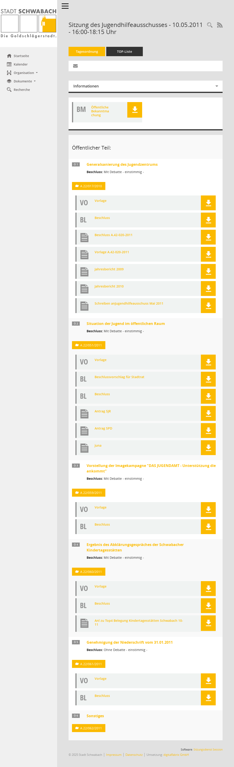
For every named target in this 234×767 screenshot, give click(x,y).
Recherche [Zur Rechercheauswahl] (18, 89)
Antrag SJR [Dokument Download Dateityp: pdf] (103, 411)
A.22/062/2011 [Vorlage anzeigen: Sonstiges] (91, 728)
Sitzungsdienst (208, 749)
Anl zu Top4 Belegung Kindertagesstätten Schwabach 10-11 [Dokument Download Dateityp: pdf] (139, 623)
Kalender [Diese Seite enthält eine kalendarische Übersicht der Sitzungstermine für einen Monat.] (17, 64)
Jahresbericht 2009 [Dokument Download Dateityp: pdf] (109, 269)
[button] (28, 73)
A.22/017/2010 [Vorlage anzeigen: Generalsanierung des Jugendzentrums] (91, 186)
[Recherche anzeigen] (210, 25)
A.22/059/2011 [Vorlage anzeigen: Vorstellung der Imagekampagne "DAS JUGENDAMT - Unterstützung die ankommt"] (91, 492)
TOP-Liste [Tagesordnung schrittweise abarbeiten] (124, 51)
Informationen (86, 86)
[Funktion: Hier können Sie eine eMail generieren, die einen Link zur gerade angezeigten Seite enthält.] (75, 66)
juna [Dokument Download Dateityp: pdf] (98, 446)
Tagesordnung (87, 51)
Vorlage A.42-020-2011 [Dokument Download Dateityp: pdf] (112, 252)
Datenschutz (134, 755)
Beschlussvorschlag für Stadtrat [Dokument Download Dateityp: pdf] (119, 377)
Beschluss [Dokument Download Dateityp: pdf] (102, 218)
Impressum (114, 755)
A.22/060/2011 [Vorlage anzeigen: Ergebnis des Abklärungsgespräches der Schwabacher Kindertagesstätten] (91, 571)
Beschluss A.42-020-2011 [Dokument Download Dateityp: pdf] (114, 235)
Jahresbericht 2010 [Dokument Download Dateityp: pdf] (109, 286)
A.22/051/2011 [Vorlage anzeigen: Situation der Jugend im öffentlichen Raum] (91, 345)
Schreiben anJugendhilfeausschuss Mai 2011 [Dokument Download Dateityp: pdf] (129, 304)
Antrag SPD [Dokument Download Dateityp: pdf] (103, 428)
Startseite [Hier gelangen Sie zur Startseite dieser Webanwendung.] (18, 55)
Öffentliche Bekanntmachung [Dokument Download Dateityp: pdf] (100, 111)
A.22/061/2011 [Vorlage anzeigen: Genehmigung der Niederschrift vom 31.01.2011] (91, 664)
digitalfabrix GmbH (176, 755)
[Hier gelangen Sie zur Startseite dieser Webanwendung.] (28, 23)
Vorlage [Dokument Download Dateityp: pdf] (100, 201)
